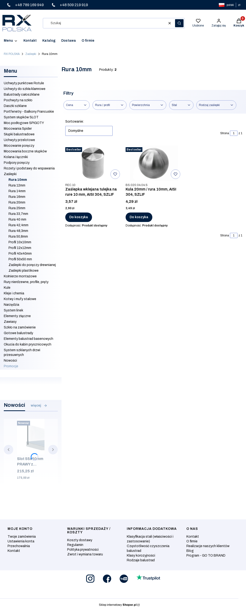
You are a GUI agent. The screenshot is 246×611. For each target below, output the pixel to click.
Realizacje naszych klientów (207, 546)
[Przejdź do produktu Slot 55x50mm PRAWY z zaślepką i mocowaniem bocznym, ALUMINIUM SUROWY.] (30, 436)
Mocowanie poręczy (19, 145)
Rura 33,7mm (18, 214)
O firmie (192, 541)
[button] (179, 23)
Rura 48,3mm (18, 231)
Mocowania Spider (18, 128)
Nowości (10, 360)
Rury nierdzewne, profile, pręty (26, 282)
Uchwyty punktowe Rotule (24, 83)
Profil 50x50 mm (20, 259)
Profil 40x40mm (20, 253)
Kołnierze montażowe (20, 276)
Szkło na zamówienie (20, 327)
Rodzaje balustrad (141, 560)
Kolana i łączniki (16, 157)
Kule (7, 287)
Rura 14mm (17, 191)
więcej (39, 405)
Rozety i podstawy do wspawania (29, 168)
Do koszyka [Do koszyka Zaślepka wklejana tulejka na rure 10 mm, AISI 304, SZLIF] (78, 217)
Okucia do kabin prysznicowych (27, 344)
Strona (224, 133)
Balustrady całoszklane (22, 94)
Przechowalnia (19, 546)
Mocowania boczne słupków (25, 151)
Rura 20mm (17, 202)
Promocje (11, 366)
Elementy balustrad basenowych (28, 339)
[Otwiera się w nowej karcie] (90, 578)
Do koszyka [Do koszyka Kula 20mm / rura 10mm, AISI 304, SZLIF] (139, 217)
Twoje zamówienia (22, 536)
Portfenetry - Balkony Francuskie (29, 111)
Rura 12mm (17, 185)
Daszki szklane (15, 106)
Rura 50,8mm (18, 236)
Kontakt (14, 551)
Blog (190, 551)
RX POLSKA (12, 54)
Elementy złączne (17, 316)
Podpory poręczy (17, 162)
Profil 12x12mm (20, 248)
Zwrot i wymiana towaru (85, 554)
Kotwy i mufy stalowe (20, 299)
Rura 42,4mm (18, 225)
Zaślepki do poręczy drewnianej (32, 265)
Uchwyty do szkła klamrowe (24, 89)
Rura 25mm (17, 208)
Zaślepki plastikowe (24, 270)
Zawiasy (10, 321)
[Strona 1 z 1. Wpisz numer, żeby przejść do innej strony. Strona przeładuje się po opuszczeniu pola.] (233, 133)
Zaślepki (30, 54)
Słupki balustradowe (19, 134)
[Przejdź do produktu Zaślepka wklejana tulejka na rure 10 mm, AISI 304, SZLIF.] (93, 163)
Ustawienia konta (21, 541)
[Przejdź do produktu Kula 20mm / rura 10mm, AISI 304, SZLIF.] (154, 163)
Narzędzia (11, 304)
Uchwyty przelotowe (19, 140)
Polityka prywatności (83, 549)
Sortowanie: (74, 121)
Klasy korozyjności (141, 555)
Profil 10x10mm (20, 242)
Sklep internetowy (117, 605)
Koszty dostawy (79, 540)
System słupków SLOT (21, 117)
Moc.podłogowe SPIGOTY (24, 123)
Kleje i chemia (14, 293)
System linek (13, 310)
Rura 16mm (17, 197)
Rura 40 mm (17, 219)
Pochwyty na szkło (18, 100)
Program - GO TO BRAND (205, 555)
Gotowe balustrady (18, 333)
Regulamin (75, 545)
